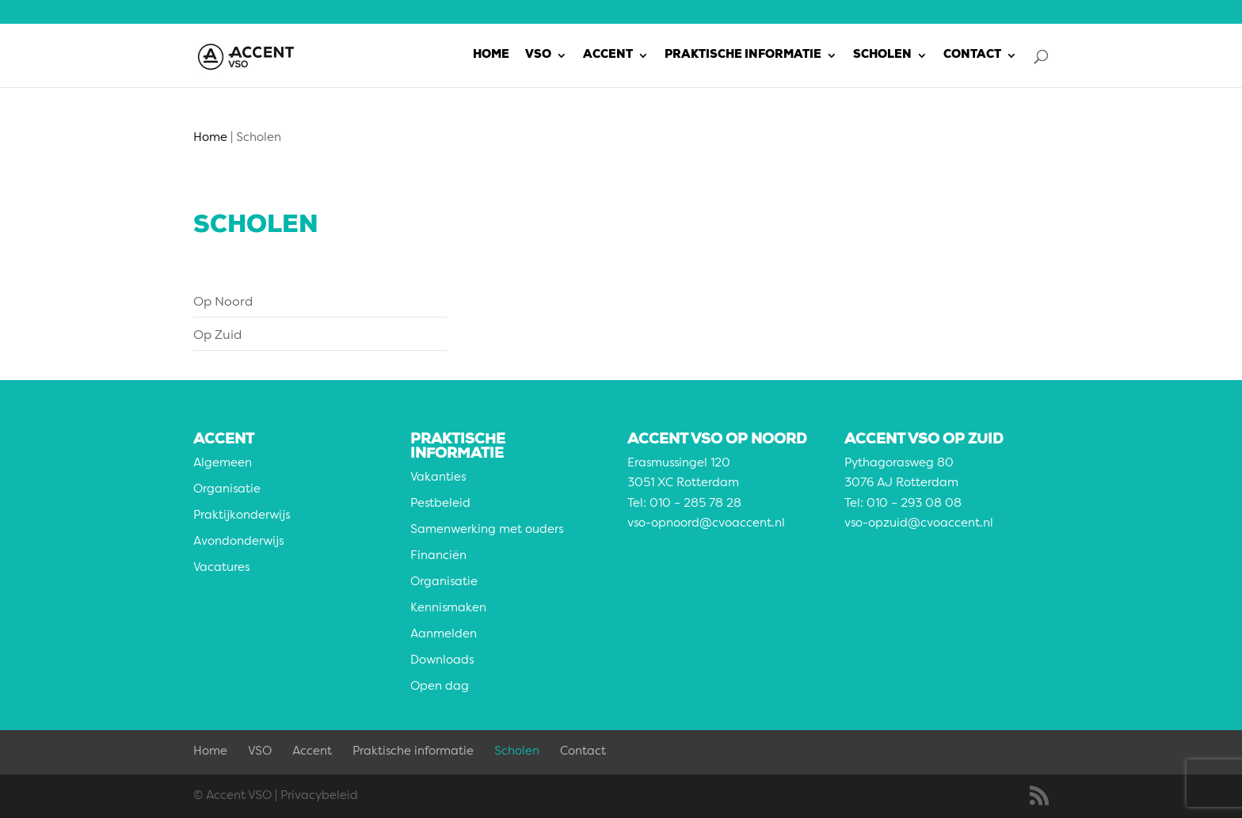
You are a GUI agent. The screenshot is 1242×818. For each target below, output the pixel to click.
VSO (538, 55)
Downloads (442, 661)
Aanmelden (443, 635)
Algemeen (222, 464)
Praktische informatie (743, 55)
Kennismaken (448, 608)
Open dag (439, 687)
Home (491, 55)
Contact (972, 55)
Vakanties (438, 478)
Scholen (882, 55)
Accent (608, 55)
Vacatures (221, 568)
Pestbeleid (440, 504)
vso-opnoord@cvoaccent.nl (706, 524)
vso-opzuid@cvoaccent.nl (918, 524)
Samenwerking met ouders (486, 530)
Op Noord (223, 302)
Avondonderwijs (238, 542)
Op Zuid (217, 335)
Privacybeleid (319, 796)
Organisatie (227, 490)
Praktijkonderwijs (241, 516)
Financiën (438, 556)
